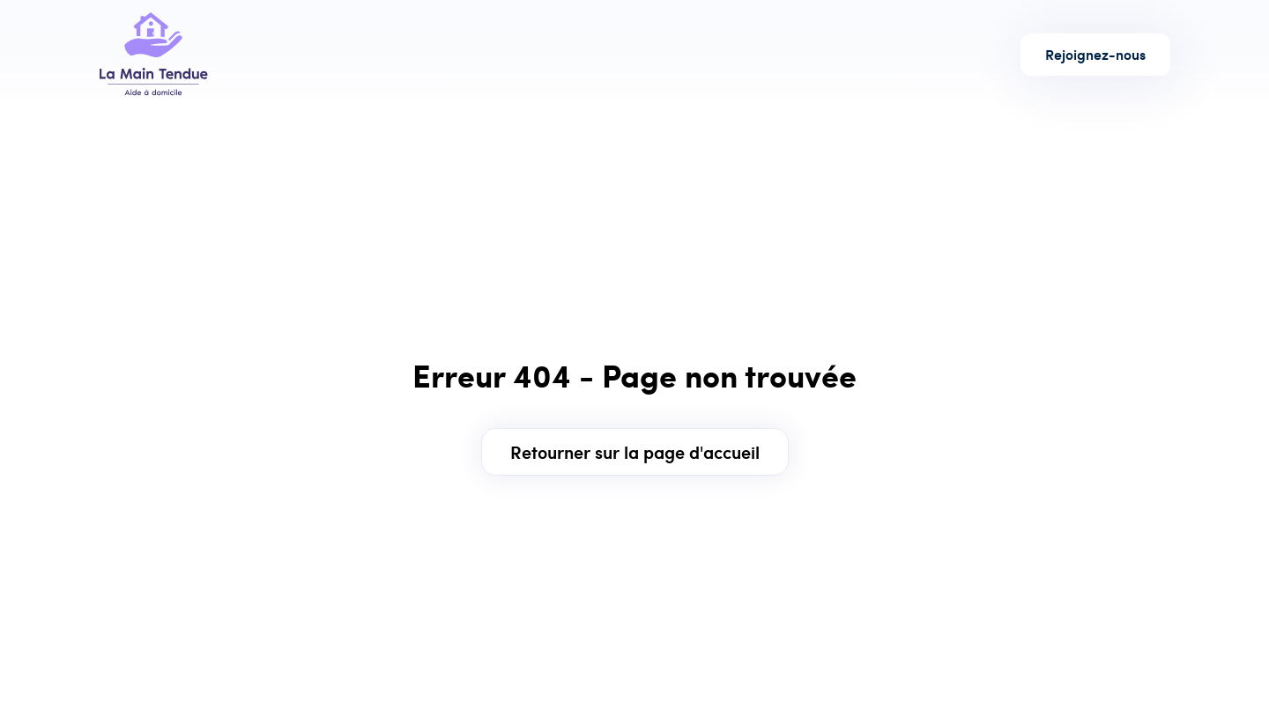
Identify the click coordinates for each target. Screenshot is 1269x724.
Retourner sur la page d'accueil (635, 451)
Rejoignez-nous (1095, 54)
